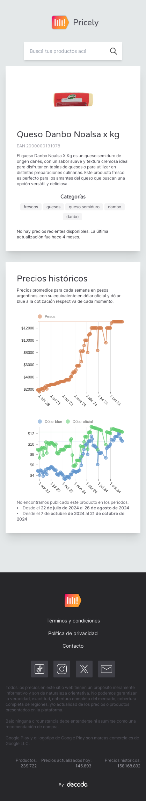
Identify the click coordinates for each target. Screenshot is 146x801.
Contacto (73, 646)
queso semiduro (84, 206)
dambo (114, 206)
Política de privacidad (73, 633)
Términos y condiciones (73, 621)
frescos (31, 206)
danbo (72, 216)
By (73, 785)
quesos (53, 206)
